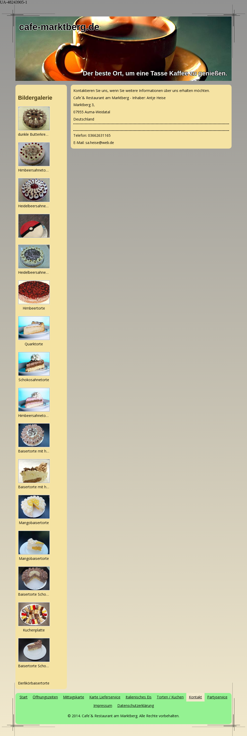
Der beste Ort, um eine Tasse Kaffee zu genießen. (155, 73)
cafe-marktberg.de (59, 27)
